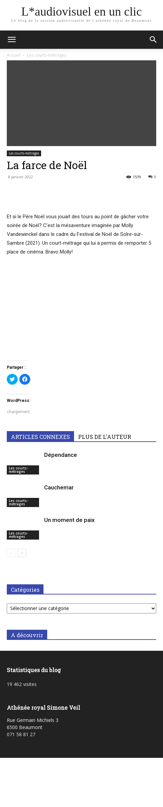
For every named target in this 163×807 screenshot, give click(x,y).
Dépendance (60, 454)
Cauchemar (59, 487)
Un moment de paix (69, 520)
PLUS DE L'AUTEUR (104, 436)
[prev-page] (11, 553)
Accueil (13, 55)
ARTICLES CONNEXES (40, 436)
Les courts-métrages (46, 55)
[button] (11, 40)
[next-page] (22, 553)
